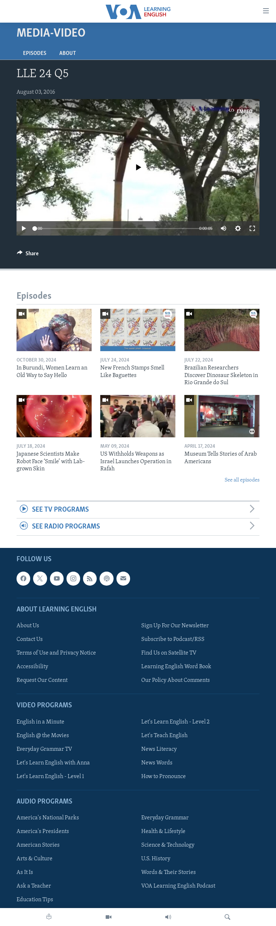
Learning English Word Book (176, 667)
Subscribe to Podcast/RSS (172, 639)
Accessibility (32, 667)
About (67, 53)
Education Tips (35, 900)
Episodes (34, 53)
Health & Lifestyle (163, 831)
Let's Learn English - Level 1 (50, 776)
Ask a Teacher (34, 886)
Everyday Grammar (165, 818)
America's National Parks (48, 818)
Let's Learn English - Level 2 (175, 722)
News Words (156, 763)
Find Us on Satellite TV (169, 653)
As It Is (25, 872)
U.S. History (155, 859)
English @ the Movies (43, 735)
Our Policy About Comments (175, 680)
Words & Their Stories (168, 872)
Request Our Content (42, 680)
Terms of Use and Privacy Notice (56, 653)
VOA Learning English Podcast (178, 886)
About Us (28, 626)
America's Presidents (43, 831)
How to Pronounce (163, 776)
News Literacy (159, 749)
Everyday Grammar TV (44, 749)
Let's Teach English (164, 735)
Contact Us (30, 639)
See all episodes (242, 480)
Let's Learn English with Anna (53, 763)
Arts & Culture (34, 859)
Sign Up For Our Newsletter (175, 626)
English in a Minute (40, 722)
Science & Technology (167, 845)
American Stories (38, 845)
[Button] (27, 255)
